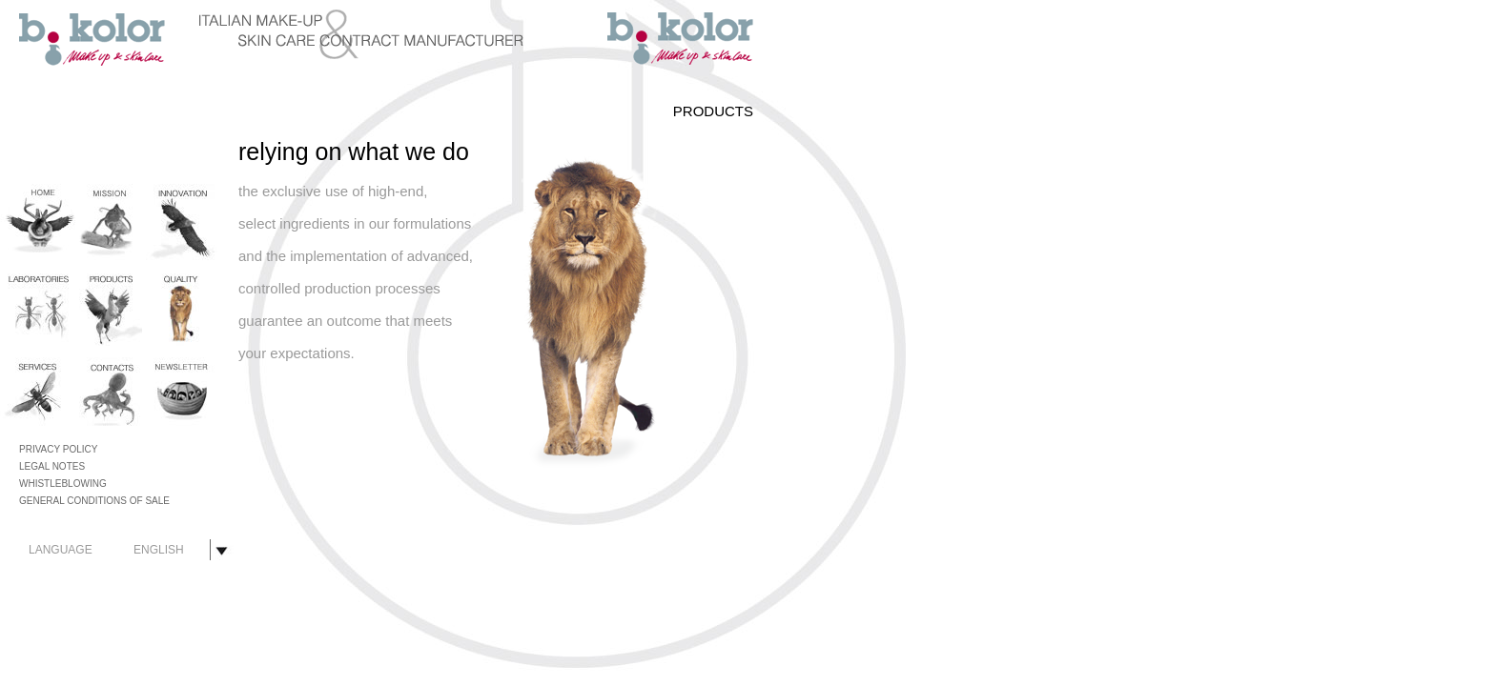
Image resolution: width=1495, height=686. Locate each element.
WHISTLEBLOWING (63, 483)
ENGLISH (158, 549)
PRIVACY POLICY (58, 449)
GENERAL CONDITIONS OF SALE (94, 500)
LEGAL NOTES (52, 466)
